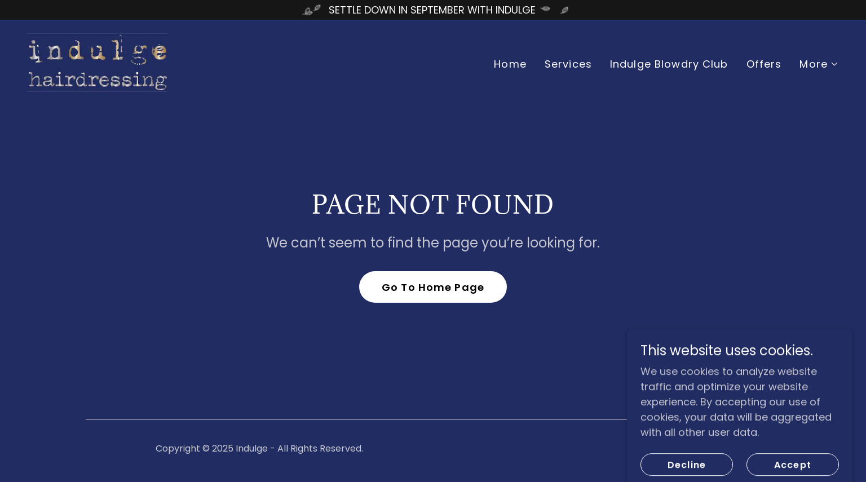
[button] (819, 64)
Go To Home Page (433, 287)
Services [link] (568, 64)
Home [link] (510, 64)
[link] (97, 62)
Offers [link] (764, 64)
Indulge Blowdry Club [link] (669, 64)
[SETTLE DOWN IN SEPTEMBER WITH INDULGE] (433, 9)
